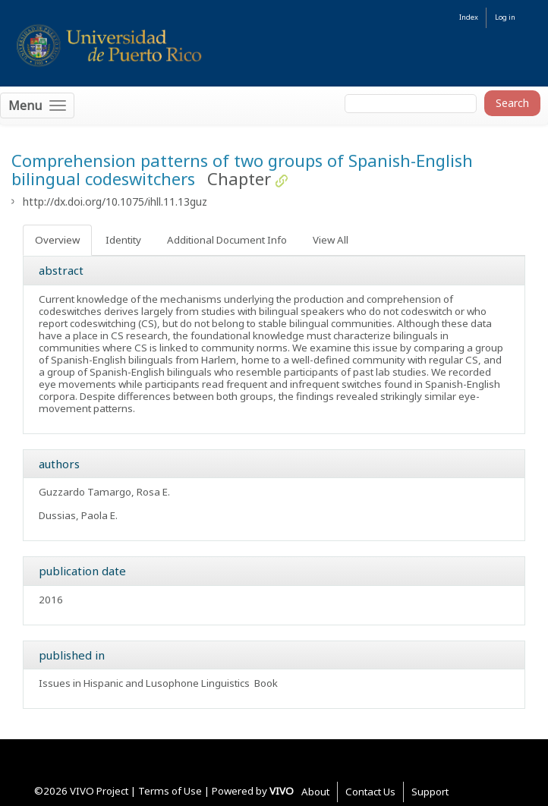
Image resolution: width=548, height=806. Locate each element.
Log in (505, 17)
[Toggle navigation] (37, 105)
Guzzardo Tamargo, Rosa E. (104, 492)
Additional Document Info (227, 240)
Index (468, 17)
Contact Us (370, 791)
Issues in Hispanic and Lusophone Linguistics (144, 683)
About (315, 791)
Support (430, 791)
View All (330, 240)
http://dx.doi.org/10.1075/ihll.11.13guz (115, 201)
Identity (123, 240)
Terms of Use (170, 791)
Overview (57, 240)
